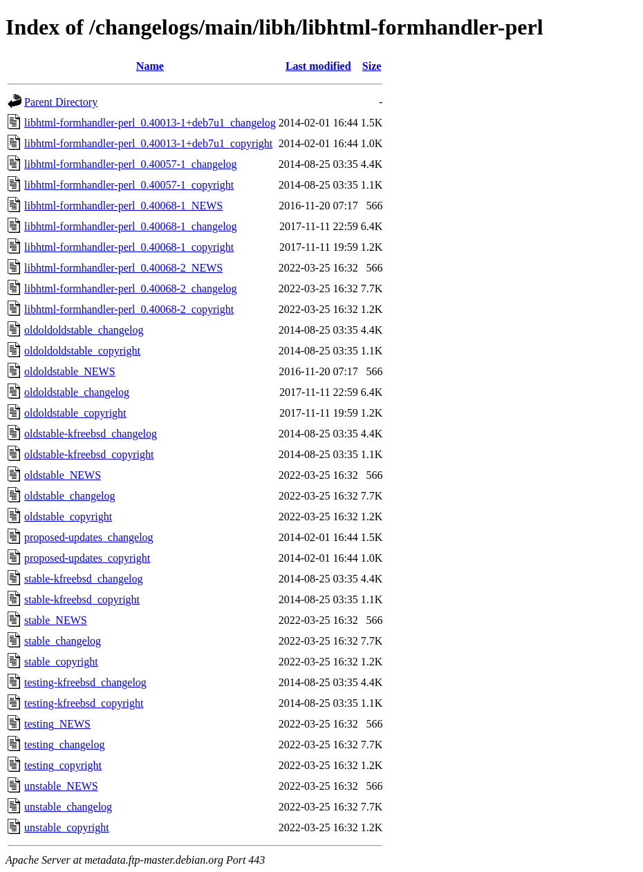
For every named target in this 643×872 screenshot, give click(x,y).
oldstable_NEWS (62, 475)
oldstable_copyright (68, 516)
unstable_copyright (66, 827)
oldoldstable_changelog (76, 392)
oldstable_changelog (69, 496)
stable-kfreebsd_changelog (83, 579)
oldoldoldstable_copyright (82, 351)
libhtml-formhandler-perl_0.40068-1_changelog (130, 226)
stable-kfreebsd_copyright (82, 599)
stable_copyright (61, 661)
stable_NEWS (55, 620)
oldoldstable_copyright (75, 413)
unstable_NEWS (61, 786)
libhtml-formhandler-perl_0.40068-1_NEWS (123, 205)
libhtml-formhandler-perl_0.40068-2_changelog (130, 288)
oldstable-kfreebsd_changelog (90, 433)
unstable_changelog (68, 807)
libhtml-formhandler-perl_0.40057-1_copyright (129, 185)
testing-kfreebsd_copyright (83, 703)
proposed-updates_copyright (87, 558)
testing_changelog (64, 744)
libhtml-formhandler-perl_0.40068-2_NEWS (123, 268)
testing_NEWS (57, 724)
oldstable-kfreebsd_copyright (89, 454)
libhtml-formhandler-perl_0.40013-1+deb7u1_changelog (150, 123)
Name (150, 66)
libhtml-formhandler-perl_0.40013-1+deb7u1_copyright (148, 143)
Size (372, 66)
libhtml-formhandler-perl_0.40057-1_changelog (130, 164)
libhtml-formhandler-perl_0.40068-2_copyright (129, 309)
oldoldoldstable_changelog (83, 330)
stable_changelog (62, 641)
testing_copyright (63, 765)
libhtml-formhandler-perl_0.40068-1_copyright (129, 247)
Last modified (318, 66)
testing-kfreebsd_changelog (85, 682)
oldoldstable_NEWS (69, 371)
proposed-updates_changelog (88, 537)
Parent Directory (60, 102)
